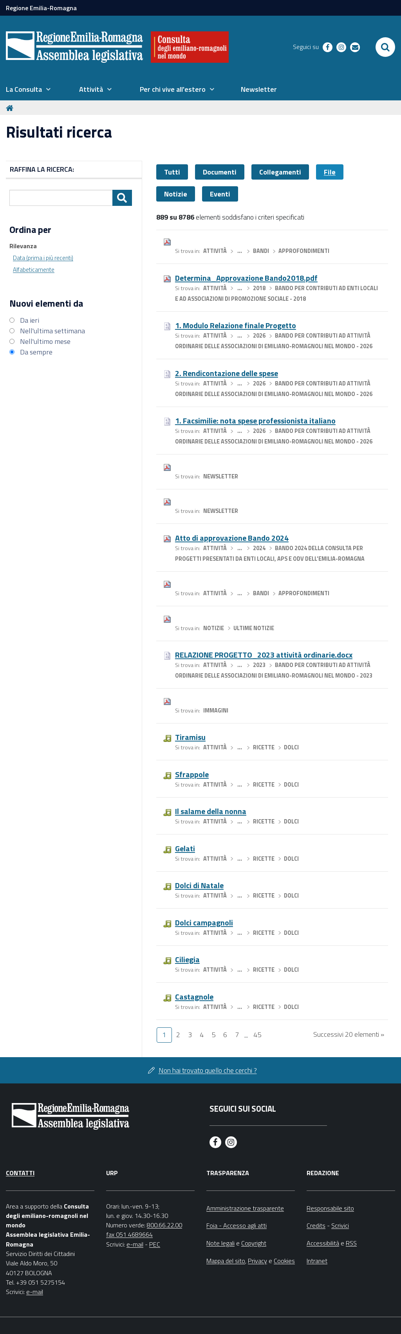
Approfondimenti (303, 251)
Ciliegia (187, 959)
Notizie (175, 194)
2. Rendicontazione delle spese (226, 373)
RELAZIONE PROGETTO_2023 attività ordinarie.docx (263, 655)
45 (257, 1034)
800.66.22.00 (164, 1225)
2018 (259, 288)
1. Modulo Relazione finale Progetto (235, 325)
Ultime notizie (253, 628)
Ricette (264, 747)
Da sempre (36, 352)
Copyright (253, 1243)
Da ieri (29, 320)
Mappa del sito (225, 1260)
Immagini (215, 710)
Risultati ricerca (59, 132)
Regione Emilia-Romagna (41, 8)
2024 (259, 548)
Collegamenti (280, 172)
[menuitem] (28, 89)
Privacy (257, 1260)
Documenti (220, 172)
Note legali (220, 1243)
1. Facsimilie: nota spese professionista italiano (255, 420)
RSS (351, 1243)
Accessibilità (323, 1243)
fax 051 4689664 (129, 1234)
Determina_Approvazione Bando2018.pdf (246, 278)
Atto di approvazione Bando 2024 (232, 538)
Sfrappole (192, 774)
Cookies (284, 1260)
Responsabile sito (330, 1208)
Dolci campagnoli (204, 922)
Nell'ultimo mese (45, 341)
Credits (316, 1225)
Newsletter (220, 476)
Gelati (185, 848)
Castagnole (194, 997)
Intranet (317, 1260)
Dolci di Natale (199, 885)
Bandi (261, 251)
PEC (154, 1244)
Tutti (172, 172)
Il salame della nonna (210, 811)
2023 (259, 665)
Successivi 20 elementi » (348, 1034)
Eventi (220, 194)
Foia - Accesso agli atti (236, 1225)
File (330, 172)
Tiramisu (190, 737)
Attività (215, 251)
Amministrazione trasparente (245, 1208)
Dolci (291, 747)
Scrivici (340, 1225)
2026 (259, 335)
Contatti (20, 1173)
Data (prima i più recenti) (43, 257)
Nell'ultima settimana (52, 330)
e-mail (34, 1291)
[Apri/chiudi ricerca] (385, 47)
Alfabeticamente (33, 269)
